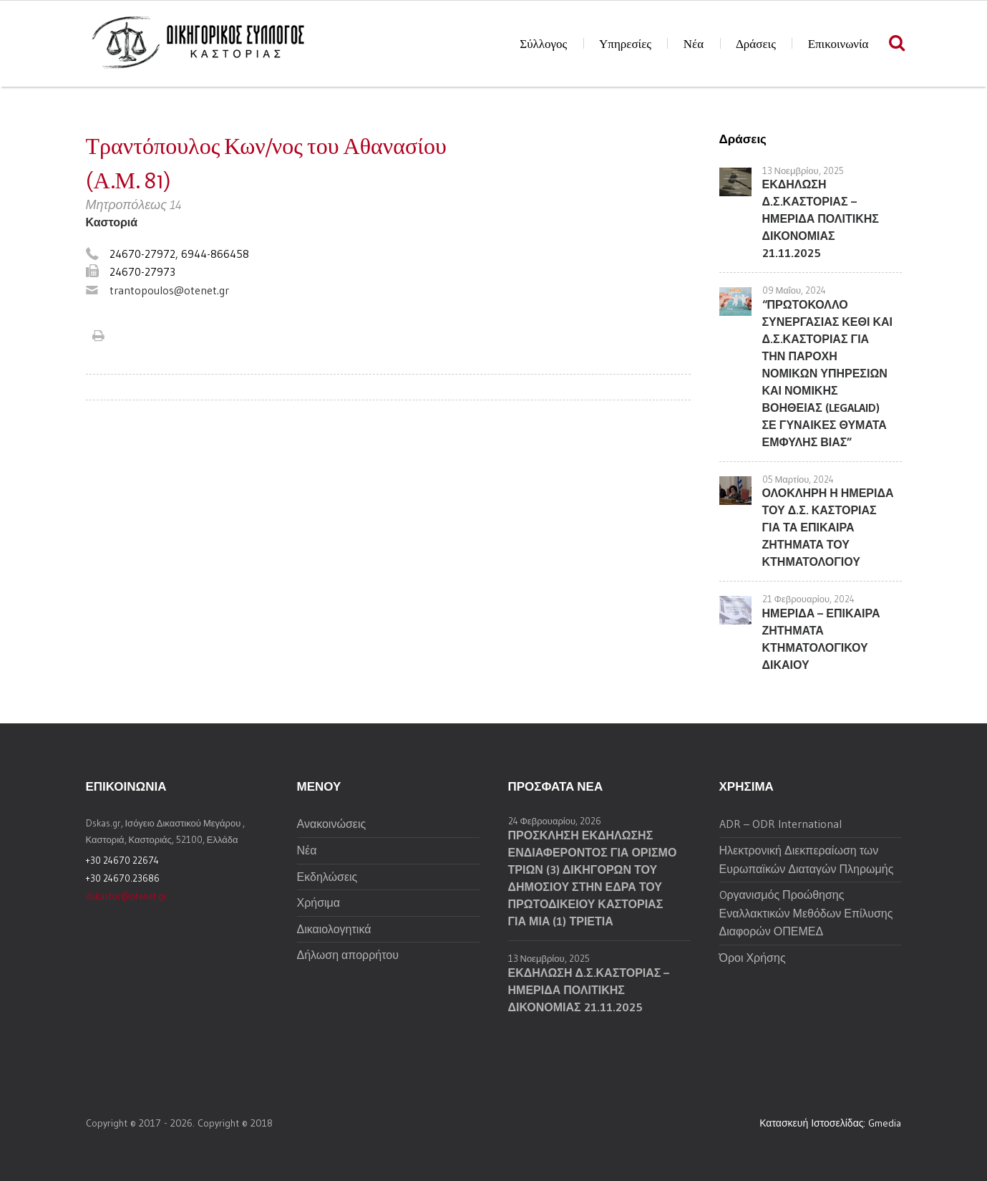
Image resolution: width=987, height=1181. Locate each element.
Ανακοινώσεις (331, 823)
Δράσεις (756, 44)
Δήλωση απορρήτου (348, 955)
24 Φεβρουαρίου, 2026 (555, 820)
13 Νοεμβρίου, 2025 (803, 170)
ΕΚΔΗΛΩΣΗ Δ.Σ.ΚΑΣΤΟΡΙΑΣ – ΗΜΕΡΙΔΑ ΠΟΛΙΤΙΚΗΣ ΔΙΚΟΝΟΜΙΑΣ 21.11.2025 (820, 218)
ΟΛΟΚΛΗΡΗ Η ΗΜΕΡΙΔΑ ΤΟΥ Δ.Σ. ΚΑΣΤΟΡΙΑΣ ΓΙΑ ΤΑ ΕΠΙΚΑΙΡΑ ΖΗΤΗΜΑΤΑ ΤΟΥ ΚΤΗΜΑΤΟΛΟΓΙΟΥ (828, 527)
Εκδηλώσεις (327, 876)
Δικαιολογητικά (334, 929)
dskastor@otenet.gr (126, 896)
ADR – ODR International (780, 823)
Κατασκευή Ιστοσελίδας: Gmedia (830, 1123)
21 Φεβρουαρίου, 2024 (808, 598)
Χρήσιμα (319, 902)
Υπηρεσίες (625, 44)
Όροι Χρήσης (752, 957)
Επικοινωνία (838, 44)
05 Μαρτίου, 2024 (798, 479)
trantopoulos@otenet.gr (169, 290)
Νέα (694, 44)
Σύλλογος (543, 44)
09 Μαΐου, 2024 (794, 290)
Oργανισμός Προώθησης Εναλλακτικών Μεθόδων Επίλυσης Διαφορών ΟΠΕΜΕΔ (806, 912)
